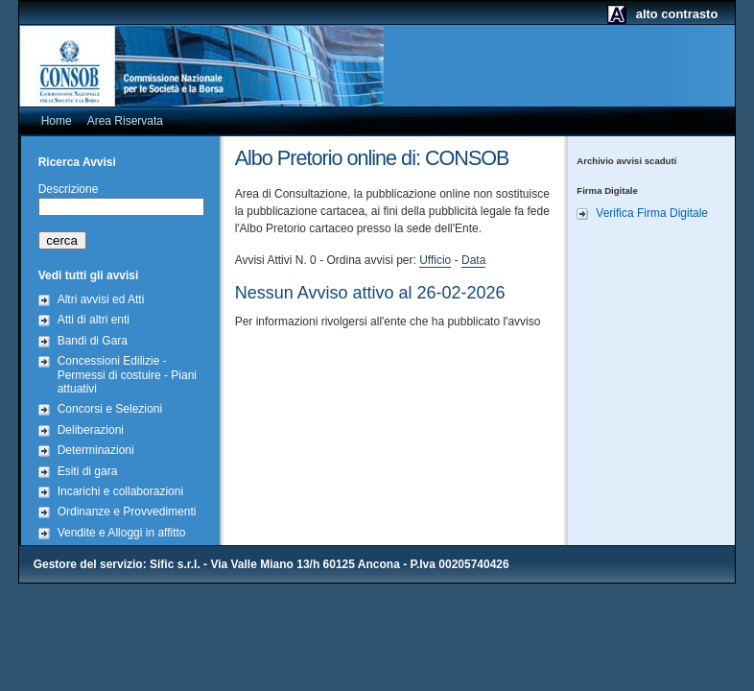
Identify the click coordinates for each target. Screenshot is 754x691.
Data (473, 260)
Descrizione (68, 189)
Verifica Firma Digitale (652, 213)
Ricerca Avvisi (77, 162)
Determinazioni (96, 450)
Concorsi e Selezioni (110, 409)
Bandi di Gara (93, 340)
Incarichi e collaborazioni (120, 491)
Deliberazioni (91, 430)
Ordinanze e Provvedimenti (127, 511)
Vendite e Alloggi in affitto (122, 532)
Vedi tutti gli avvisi (88, 275)
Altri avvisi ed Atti (101, 299)
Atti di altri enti (94, 319)
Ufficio (435, 260)
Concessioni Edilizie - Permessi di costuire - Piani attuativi (127, 374)
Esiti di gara (88, 471)
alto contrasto (677, 14)
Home (56, 121)
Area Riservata (125, 121)
